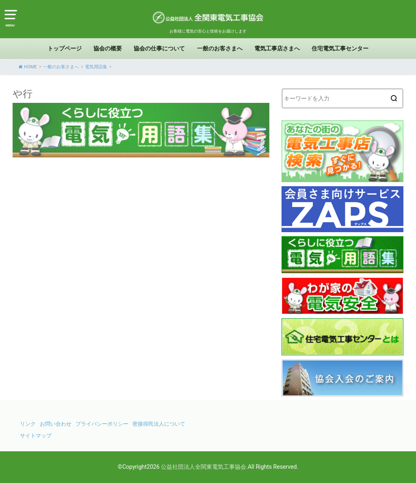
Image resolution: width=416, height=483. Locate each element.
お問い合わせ (56, 424)
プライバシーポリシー (102, 424)
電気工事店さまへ (277, 48)
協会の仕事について (159, 48)
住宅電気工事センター (340, 48)
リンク (28, 424)
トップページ (65, 48)
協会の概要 (107, 48)
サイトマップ (36, 436)
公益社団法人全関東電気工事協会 (203, 466)
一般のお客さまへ (220, 48)
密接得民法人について (158, 424)
